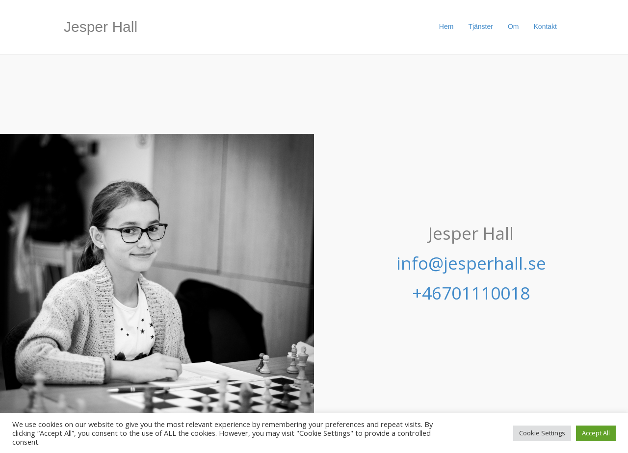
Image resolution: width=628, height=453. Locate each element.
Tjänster (480, 26)
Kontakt (545, 26)
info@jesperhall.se (471, 263)
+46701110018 (471, 292)
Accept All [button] (596, 432)
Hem (446, 26)
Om (513, 26)
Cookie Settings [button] (542, 432)
